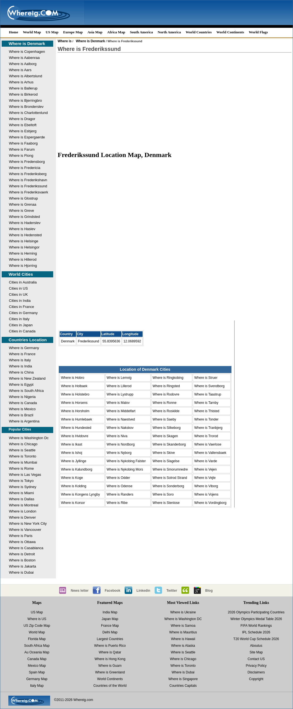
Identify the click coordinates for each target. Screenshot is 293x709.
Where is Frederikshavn (28, 180)
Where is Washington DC (183, 619)
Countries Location (28, 339)
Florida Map (37, 639)
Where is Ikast (71, 444)
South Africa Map (37, 646)
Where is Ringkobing (168, 378)
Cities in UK (18, 294)
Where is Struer (205, 378)
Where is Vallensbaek (210, 453)
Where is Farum (22, 149)
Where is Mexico (22, 409)
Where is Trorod (206, 436)
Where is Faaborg (23, 143)
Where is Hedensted (25, 235)
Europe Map (73, 32)
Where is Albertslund (25, 76)
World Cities (21, 274)
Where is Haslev (22, 229)
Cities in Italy (19, 319)
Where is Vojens (206, 494)
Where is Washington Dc (29, 438)
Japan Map (110, 619)
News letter (80, 591)
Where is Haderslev (24, 223)
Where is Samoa (183, 626)
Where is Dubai (21, 572)
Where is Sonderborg (168, 486)
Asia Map (94, 32)
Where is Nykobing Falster (126, 461)
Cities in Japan (21, 325)
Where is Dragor (22, 119)
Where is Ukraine (183, 612)
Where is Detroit (22, 554)
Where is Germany (24, 348)
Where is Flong (21, 155)
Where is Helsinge (23, 241)
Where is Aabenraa (24, 58)
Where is (65, 41)
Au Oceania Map (37, 652)
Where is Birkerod (23, 94)
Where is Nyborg (119, 453)
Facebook (112, 591)
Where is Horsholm (75, 411)
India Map (109, 612)
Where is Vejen (205, 469)
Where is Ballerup (23, 88)
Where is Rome (21, 468)
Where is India (20, 366)
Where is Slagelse (166, 461)
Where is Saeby (164, 419)
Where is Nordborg (121, 444)
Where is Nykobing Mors (125, 469)
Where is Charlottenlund (28, 113)
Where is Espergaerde (27, 137)
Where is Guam (109, 666)
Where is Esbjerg (22, 131)
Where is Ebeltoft (22, 125)
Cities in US (18, 288)
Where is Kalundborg (76, 469)
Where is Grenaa (22, 204)
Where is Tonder (206, 419)
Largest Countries (110, 639)
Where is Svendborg (209, 386)
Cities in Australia (23, 282)
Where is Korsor (73, 503)
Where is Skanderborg (169, 444)
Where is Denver (22, 517)
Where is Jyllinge (73, 461)
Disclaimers (256, 672)
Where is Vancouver (25, 530)
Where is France (22, 354)
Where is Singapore (183, 679)
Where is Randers (120, 494)
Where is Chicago (23, 444)
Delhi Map (110, 632)
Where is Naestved (121, 419)
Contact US (256, 659)
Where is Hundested (76, 428)
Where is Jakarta (22, 566)
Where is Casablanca (26, 548)
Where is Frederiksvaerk (28, 192)
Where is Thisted (206, 411)
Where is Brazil (21, 415)
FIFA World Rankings (256, 626)
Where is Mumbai (23, 462)
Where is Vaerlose (207, 444)
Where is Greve (21, 210)
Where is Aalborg (22, 64)
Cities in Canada (22, 331)
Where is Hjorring (23, 265)
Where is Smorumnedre (170, 469)
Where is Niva (117, 436)
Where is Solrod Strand (170, 478)
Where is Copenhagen (27, 51)
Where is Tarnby (206, 403)
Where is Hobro (72, 378)
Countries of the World (109, 686)
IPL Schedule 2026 (256, 632)
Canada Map (37, 659)
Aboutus (256, 646)
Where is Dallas (21, 499)
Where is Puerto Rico (110, 646)
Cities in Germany (23, 313)
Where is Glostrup (23, 198)
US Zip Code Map (37, 626)
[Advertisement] (175, 102)
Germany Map (36, 679)
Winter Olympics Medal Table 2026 (256, 619)
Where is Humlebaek (76, 419)
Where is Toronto (22, 456)
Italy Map (37, 686)
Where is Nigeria (22, 397)
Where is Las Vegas (25, 474)
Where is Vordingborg (210, 503)
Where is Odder (118, 478)
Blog (209, 591)
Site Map (256, 652)
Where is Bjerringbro (25, 100)
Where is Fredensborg (27, 162)
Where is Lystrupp (120, 394)
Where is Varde (205, 461)
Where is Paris (21, 536)
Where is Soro (163, 494)
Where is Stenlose (166, 503)
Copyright (256, 679)
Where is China (21, 372)
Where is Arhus (21, 82)
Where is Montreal (23, 505)
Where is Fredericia (24, 168)
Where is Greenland (110, 672)
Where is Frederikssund (28, 186)
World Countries (198, 32)
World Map (32, 32)
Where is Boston (22, 560)
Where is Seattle (22, 450)
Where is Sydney (22, 487)
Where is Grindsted (24, 217)
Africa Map (116, 32)
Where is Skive (164, 453)
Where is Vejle (205, 478)
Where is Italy (20, 360)
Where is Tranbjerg (208, 428)
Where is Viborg (206, 486)
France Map (110, 626)
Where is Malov (118, 403)
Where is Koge (72, 478)
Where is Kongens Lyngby (80, 494)
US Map (52, 32)
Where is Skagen (165, 436)
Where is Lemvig (119, 378)
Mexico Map (37, 666)
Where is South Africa (26, 391)
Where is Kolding (73, 486)
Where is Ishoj (71, 453)
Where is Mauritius (183, 632)
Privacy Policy (256, 666)
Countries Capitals (183, 686)
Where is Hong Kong (109, 659)
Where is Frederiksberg (28, 174)
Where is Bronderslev (26, 107)
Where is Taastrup (207, 394)
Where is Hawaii (183, 639)
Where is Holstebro (75, 394)
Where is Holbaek (74, 386)
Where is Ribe (117, 503)
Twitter (171, 591)
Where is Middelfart (121, 411)
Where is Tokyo (21, 481)
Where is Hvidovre (74, 436)
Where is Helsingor (24, 247)
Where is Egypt (21, 384)
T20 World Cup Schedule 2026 (256, 639)
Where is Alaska (183, 646)
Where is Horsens (74, 403)
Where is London (22, 511)
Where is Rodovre (166, 394)
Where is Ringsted (166, 386)
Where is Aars (20, 70)
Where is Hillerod (22, 259)
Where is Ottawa (22, 542)
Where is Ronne (165, 403)
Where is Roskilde (166, 411)
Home (13, 32)
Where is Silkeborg (167, 428)
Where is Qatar (110, 652)
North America (169, 32)
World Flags (258, 32)
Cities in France (21, 307)
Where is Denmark (27, 43)
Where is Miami (21, 493)
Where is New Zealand (27, 378)
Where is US (37, 619)
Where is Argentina (24, 421)
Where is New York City (28, 523)
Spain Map (37, 672)
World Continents (230, 32)
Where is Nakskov (120, 428)
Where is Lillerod (119, 386)
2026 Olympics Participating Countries (256, 612)
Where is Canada (23, 403)
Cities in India (20, 300)
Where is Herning (23, 253)
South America (141, 32)
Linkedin (143, 591)
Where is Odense (120, 486)
